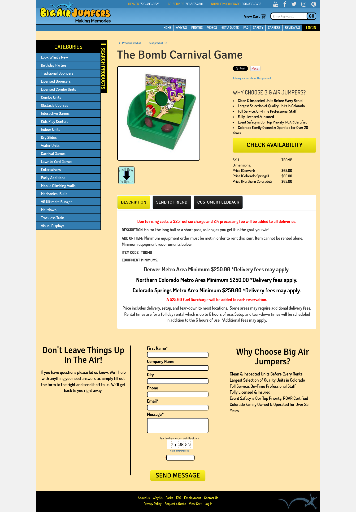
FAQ (246, 28)
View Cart (252, 16)
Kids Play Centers (54, 121)
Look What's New (54, 57)
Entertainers (51, 169)
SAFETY (258, 28)
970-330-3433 (251, 4)
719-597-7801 (194, 4)
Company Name (160, 361)
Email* (153, 401)
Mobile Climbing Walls (58, 185)
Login (311, 27)
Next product (158, 43)
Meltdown (48, 209)
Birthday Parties (53, 65)
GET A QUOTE (230, 28)
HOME (167, 28)
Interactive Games (55, 113)
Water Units (50, 145)
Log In (209, 504)
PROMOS (197, 28)
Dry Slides (49, 137)
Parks (170, 498)
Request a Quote (176, 504)
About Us (144, 498)
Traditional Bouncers (57, 73)
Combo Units (51, 97)
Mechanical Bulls (54, 193)
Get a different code (179, 450)
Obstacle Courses (54, 105)
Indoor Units (50, 129)
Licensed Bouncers (56, 81)
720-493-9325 (150, 4)
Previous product (129, 43)
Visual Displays (52, 225)
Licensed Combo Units (58, 89)
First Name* (157, 348)
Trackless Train (52, 217)
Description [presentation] (133, 202)
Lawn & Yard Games (56, 161)
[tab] (133, 202)
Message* (155, 414)
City (150, 374)
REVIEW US (292, 28)
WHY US (181, 28)
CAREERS (274, 28)
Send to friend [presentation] (171, 202)
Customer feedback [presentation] (218, 202)
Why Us (158, 498)
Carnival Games (53, 153)
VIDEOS (212, 28)
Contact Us (211, 498)
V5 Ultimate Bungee (56, 201)
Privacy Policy (152, 504)
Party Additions (53, 177)
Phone (152, 387)
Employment (192, 498)
